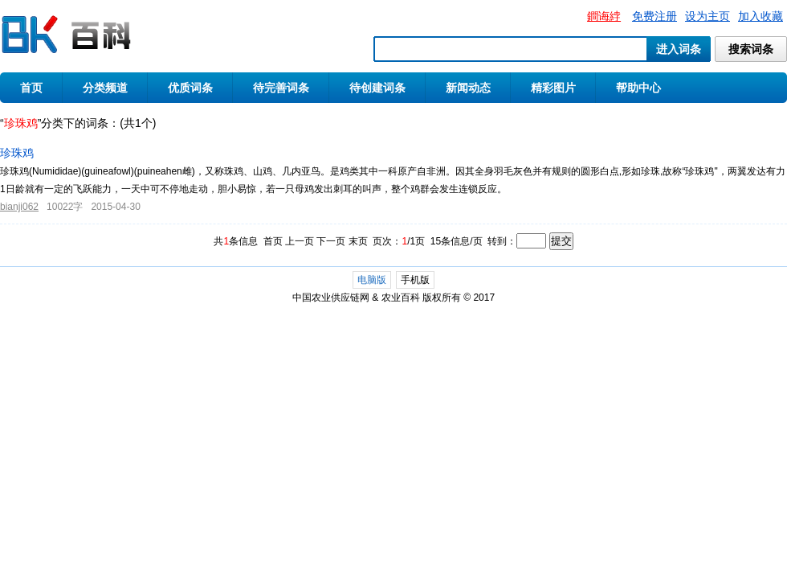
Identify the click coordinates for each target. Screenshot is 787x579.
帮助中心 (638, 87)
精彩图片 (553, 87)
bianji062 (19, 206)
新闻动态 (468, 87)
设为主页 (707, 16)
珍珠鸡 (17, 152)
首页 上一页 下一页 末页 (315, 241)
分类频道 (105, 87)
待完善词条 (281, 87)
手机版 (415, 279)
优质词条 (190, 87)
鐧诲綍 (604, 16)
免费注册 (654, 16)
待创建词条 (377, 87)
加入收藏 (760, 16)
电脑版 (371, 279)
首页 (31, 87)
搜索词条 (750, 49)
